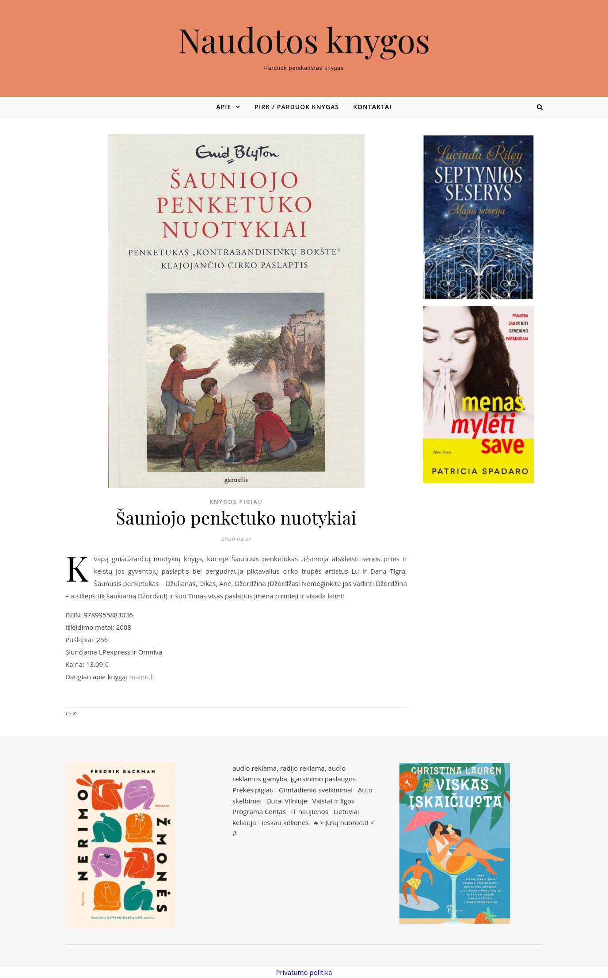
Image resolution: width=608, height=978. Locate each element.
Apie (223, 107)
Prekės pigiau (253, 789)
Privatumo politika (304, 972)
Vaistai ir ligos (333, 800)
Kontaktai (372, 107)
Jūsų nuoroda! (347, 822)
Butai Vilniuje (287, 800)
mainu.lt (141, 676)
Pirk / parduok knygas (297, 107)
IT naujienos (309, 811)
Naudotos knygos (304, 39)
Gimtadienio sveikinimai (316, 789)
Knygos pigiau (236, 502)
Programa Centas (259, 811)
